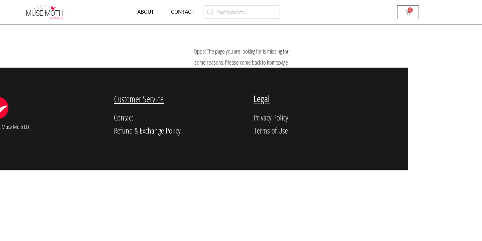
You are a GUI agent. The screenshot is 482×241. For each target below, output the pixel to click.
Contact (183, 12)
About (145, 12)
